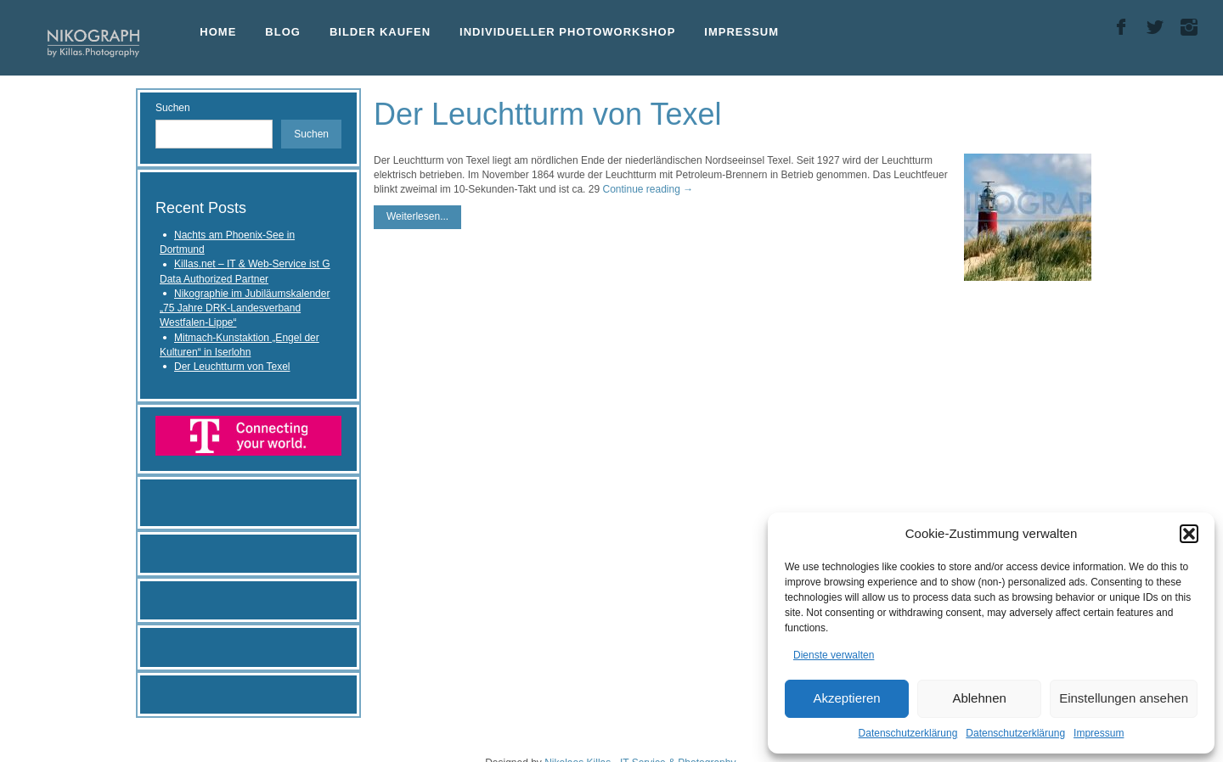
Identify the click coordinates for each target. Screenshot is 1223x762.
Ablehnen (979, 698)
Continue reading (647, 189)
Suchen (172, 108)
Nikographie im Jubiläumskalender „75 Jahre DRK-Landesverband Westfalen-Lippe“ (245, 308)
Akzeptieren (846, 698)
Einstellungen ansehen (1123, 698)
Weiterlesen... (417, 216)
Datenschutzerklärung (908, 733)
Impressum (1099, 733)
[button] (1189, 533)
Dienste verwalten (833, 655)
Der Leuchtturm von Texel (232, 367)
